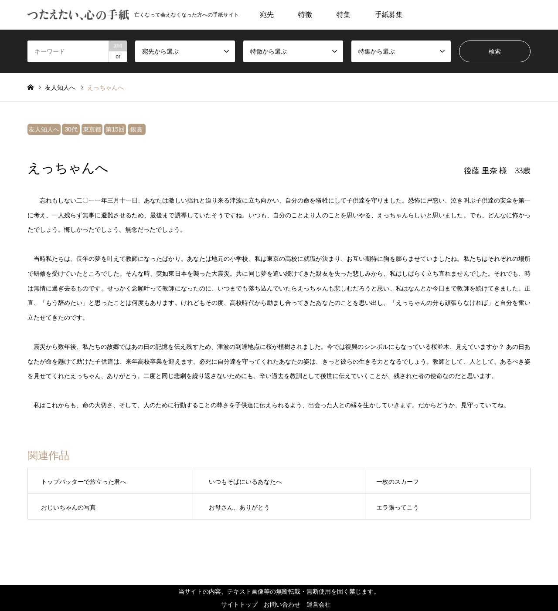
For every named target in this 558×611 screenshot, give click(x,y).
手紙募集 (389, 14)
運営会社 (318, 604)
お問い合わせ (282, 604)
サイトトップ (239, 604)
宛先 (267, 14)
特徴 (305, 14)
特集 (343, 14)
